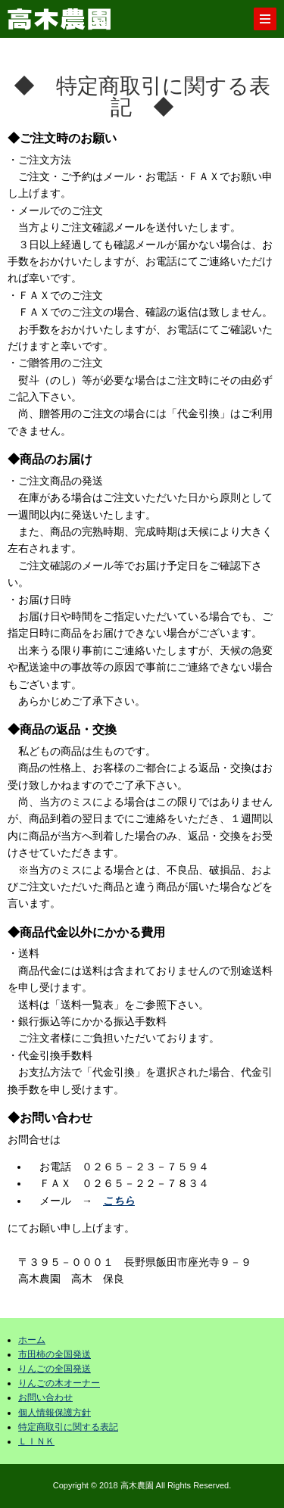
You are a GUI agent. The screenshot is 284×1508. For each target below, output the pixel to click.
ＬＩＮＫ (36, 1441)
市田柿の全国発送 (54, 1354)
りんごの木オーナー (59, 1383)
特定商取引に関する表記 (68, 1427)
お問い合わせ (45, 1397)
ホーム (31, 1340)
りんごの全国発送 (54, 1368)
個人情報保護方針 (54, 1412)
